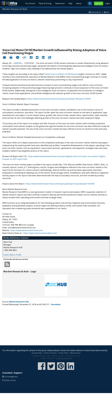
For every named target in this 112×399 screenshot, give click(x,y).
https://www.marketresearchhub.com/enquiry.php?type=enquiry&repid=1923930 (60, 183)
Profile (18, 255)
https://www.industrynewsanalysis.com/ (40, 233)
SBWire (9, 3)
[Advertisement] (56, 30)
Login (107, 3)
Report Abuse (75, 353)
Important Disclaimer (64, 358)
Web (12, 255)
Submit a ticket (10, 380)
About (78, 3)
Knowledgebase (11, 376)
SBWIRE (17, 63)
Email (5, 255)
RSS (107, 12)
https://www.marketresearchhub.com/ (27, 230)
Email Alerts (96, 12)
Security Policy (37, 353)
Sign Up (98, 3)
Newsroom (60, 3)
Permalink (55, 304)
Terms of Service (50, 353)
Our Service (30, 3)
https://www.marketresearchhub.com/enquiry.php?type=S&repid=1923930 (59, 99)
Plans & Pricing (45, 3)
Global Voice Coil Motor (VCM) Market (61, 74)
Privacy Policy (63, 353)
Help (70, 3)
